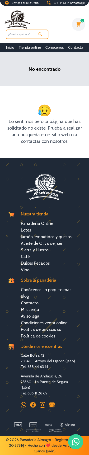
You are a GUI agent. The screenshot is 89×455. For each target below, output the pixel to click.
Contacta (75, 47)
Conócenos (54, 47)
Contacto (29, 303)
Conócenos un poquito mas (46, 289)
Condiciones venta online (44, 322)
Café (25, 256)
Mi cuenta (30, 309)
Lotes (26, 230)
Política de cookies (38, 336)
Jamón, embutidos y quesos (46, 236)
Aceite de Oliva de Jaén (42, 243)
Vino (25, 269)
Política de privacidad (41, 329)
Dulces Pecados (35, 263)
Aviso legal (30, 316)
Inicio (10, 47)
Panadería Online (37, 223)
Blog (25, 296)
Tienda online (30, 47)
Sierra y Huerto (34, 250)
